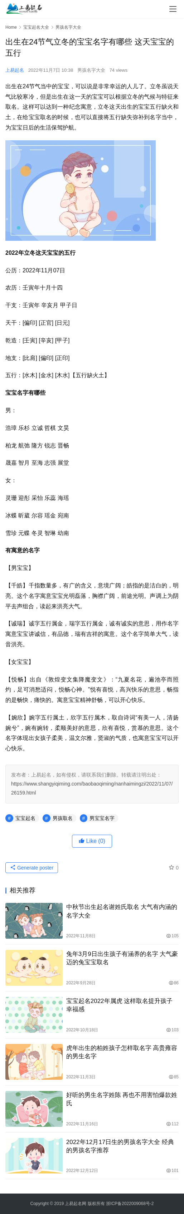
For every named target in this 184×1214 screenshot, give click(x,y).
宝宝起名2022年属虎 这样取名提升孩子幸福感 (119, 1005)
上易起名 (14, 70)
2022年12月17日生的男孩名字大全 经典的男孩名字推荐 (120, 1146)
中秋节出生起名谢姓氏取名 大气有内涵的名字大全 (122, 911)
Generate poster (31, 868)
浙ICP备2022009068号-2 (130, 1203)
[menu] (172, 9)
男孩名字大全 (91, 70)
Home (11, 27)
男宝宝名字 (102, 818)
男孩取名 (63, 818)
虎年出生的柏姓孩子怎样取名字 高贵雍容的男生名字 (122, 1052)
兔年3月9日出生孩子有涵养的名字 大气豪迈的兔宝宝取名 (122, 958)
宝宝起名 (25, 818)
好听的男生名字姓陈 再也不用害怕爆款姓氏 (122, 1099)
